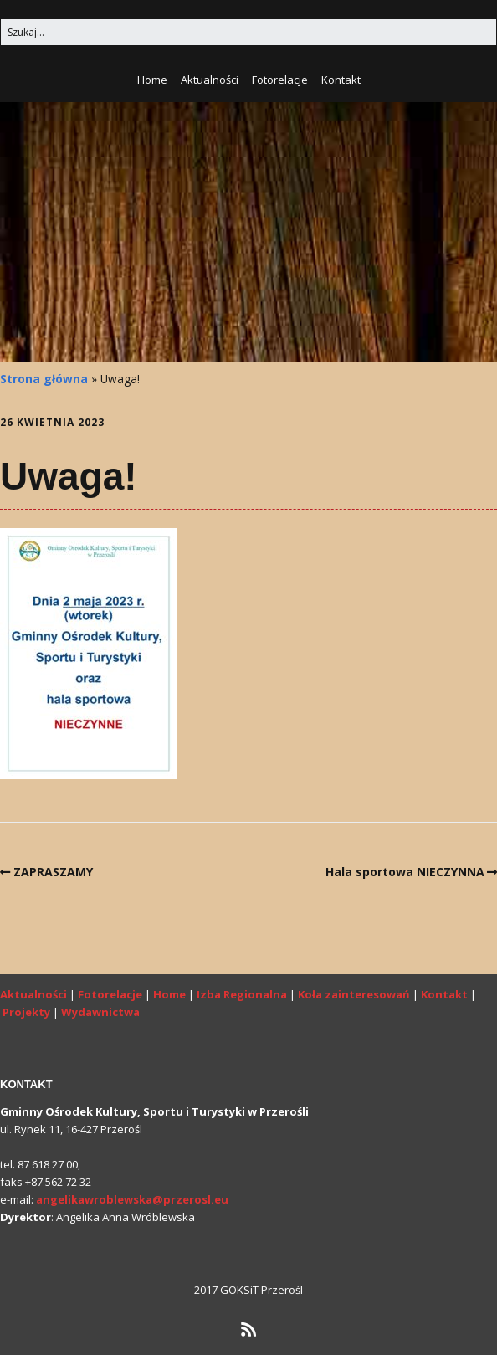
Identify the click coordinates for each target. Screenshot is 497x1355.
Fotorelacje (280, 79)
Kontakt (341, 79)
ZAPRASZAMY (53, 872)
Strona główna (44, 379)
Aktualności (209, 79)
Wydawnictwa (100, 1011)
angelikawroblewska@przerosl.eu (132, 1199)
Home (152, 79)
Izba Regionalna (242, 994)
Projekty (26, 1011)
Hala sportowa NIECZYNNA (404, 872)
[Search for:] (248, 32)
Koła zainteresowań (354, 994)
